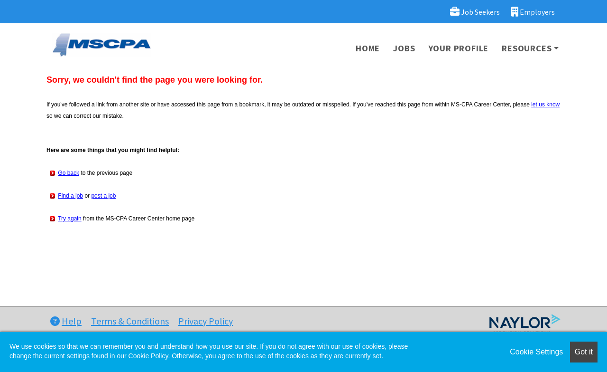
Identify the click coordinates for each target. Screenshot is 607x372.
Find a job (70, 195)
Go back (68, 173)
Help (66, 321)
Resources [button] (527, 48)
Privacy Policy (205, 321)
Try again (70, 218)
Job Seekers (475, 12)
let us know (545, 104)
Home (368, 48)
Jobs (404, 48)
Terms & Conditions (130, 321)
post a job (103, 195)
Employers (533, 12)
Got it (584, 352)
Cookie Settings (536, 352)
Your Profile (459, 48)
